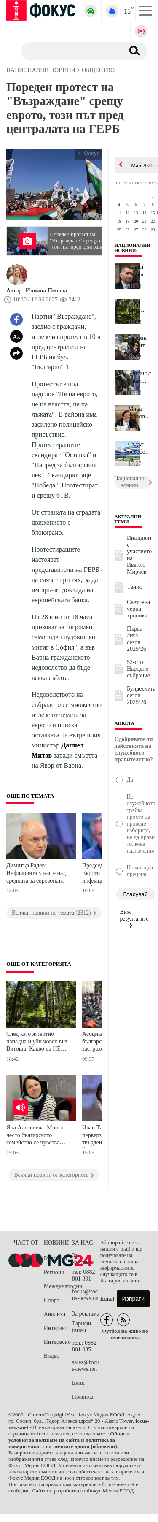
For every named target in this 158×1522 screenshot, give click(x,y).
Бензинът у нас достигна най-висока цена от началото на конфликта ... (140, 377)
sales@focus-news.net (85, 1365)
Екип (78, 1383)
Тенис (134, 587)
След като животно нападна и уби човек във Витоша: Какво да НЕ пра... (139, 306)
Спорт (51, 1300)
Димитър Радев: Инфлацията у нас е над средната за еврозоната (36, 872)
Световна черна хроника (138, 609)
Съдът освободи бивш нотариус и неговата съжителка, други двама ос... (140, 448)
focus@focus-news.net (86, 1294)
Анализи (54, 1314)
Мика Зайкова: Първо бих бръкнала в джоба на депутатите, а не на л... (140, 413)
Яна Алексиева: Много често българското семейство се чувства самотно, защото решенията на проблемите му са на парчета (39, 1136)
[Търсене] (69, 50)
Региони (54, 1272)
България (55, 1258)
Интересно (57, 1342)
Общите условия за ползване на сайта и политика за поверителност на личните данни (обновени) (69, 1440)
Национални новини (132, 248)
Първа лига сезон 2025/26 (136, 639)
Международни (58, 1286)
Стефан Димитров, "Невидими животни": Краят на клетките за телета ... (140, 342)
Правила (83, 1397)
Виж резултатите (134, 918)
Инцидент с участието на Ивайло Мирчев (139, 555)
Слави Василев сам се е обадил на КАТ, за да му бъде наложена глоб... (140, 271)
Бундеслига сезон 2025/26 (141, 695)
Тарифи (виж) (81, 1326)
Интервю (55, 1328)
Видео (51, 1356)
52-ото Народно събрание (138, 669)
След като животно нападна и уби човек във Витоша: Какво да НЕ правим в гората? (36, 1042)
